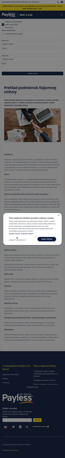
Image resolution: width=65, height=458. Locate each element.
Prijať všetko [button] (46, 239)
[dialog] (32, 229)
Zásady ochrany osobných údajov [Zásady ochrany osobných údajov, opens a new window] (21, 234)
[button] (17, 239)
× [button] (58, 215)
